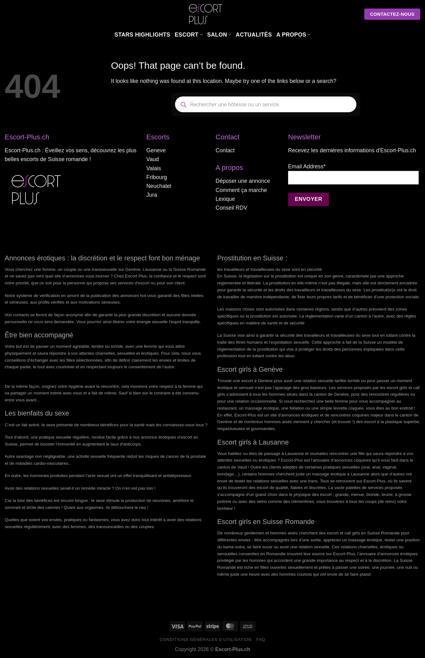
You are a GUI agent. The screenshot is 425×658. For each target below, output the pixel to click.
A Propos (293, 35)
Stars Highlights (142, 35)
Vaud (152, 159)
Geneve (156, 150)
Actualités (254, 35)
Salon (219, 35)
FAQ (260, 639)
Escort (189, 35)
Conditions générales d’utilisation (206, 639)
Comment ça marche (241, 190)
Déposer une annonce (243, 181)
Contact (225, 150)
